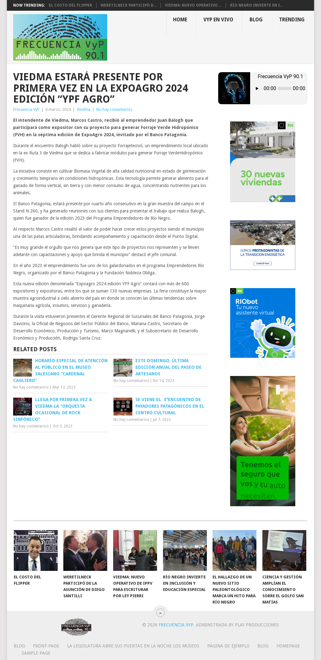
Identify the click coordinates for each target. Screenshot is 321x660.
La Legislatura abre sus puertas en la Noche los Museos (133, 645)
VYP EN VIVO (218, 20)
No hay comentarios (114, 109)
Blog (256, 20)
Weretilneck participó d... (128, 5)
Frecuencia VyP (26, 109)
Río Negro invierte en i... (256, 5)
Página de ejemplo (228, 645)
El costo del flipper (70, 5)
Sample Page (36, 653)
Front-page (46, 645)
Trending (292, 20)
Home (180, 20)
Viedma (83, 109)
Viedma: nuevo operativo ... (193, 5)
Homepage (288, 645)
